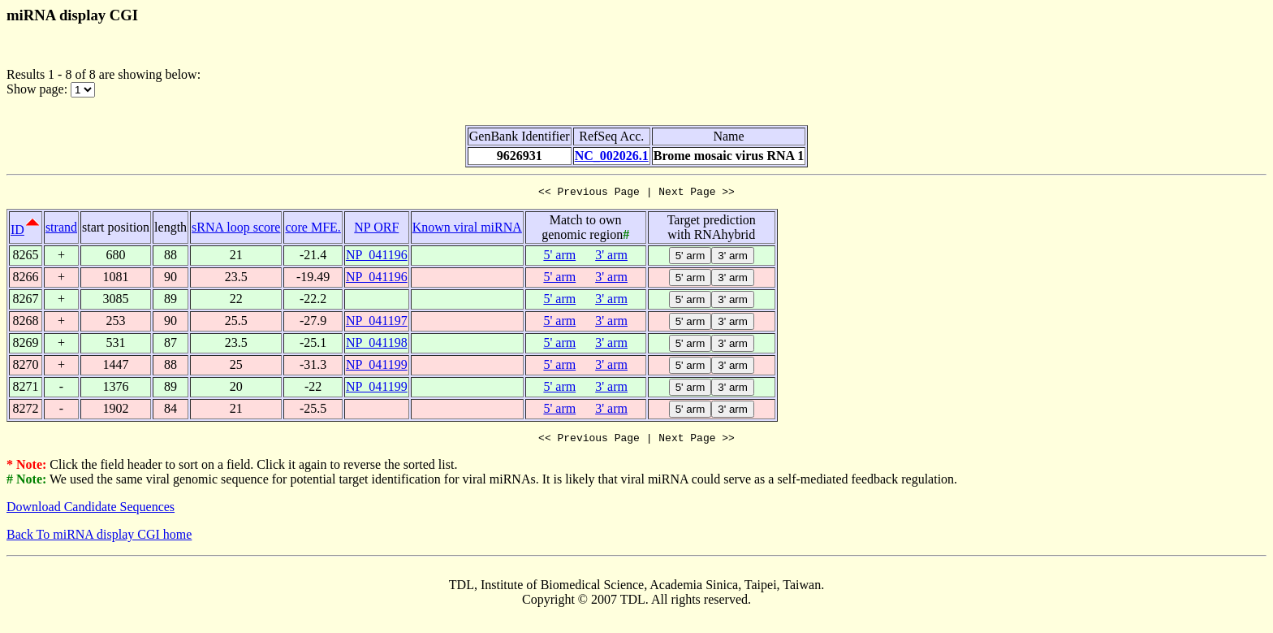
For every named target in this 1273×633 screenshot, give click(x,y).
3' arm (611, 257)
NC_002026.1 (612, 156)
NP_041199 (377, 367)
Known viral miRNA (467, 229)
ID (17, 232)
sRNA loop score (236, 229)
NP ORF (376, 229)
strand (61, 229)
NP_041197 (377, 323)
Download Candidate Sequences (90, 511)
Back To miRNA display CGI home (99, 539)
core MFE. (312, 229)
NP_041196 (377, 257)
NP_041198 (377, 345)
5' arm (559, 257)
